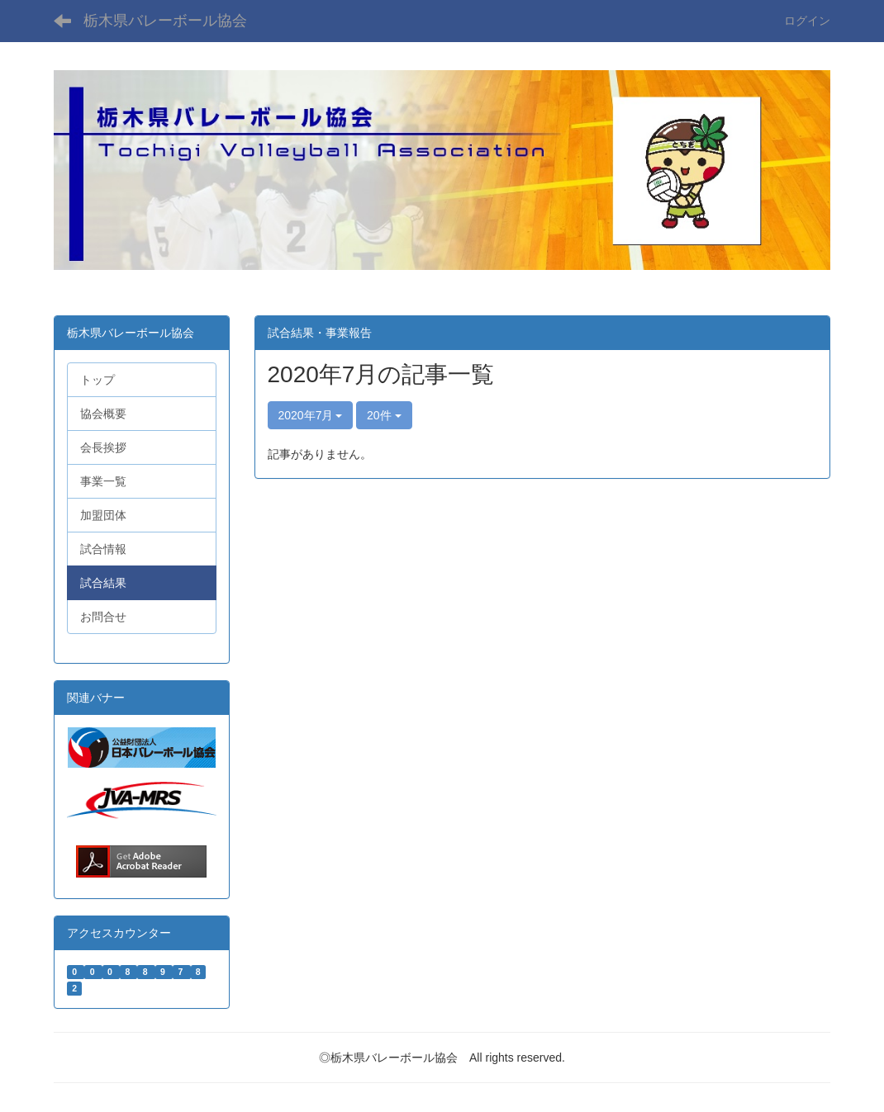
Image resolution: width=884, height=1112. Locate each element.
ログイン (807, 20)
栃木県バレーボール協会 (165, 20)
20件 (384, 415)
